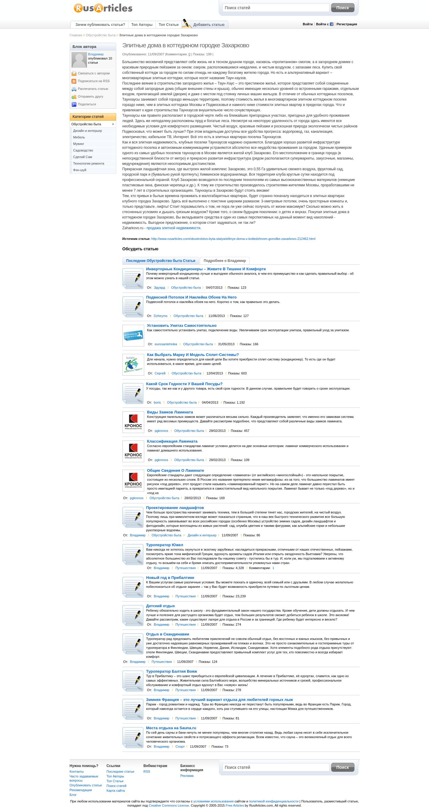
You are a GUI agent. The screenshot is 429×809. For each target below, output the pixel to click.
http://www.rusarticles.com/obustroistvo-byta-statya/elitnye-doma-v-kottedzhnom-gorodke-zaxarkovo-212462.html (233, 238)
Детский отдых (160, 606)
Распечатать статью (93, 88)
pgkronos (161, 430)
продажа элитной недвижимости (173, 228)
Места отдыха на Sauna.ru (171, 728)
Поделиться (87, 104)
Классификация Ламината (172, 441)
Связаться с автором (94, 73)
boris (157, 402)
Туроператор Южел (164, 545)
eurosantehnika (166, 344)
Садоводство (83, 150)
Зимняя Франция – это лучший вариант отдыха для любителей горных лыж (219, 700)
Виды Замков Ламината (170, 412)
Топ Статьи (168, 25)
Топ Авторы (142, 25)
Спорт (180, 746)
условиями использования (213, 801)
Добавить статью (208, 25)
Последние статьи (120, 771)
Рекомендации (81, 790)
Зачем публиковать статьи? (100, 25)
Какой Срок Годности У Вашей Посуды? (184, 384)
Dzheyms (160, 316)
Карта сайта (116, 790)
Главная (76, 35)
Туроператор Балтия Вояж (171, 671)
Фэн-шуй (79, 170)
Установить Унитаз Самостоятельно (182, 326)
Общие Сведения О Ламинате (175, 470)
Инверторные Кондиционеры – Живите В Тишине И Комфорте (206, 269)
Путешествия (185, 568)
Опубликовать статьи (86, 785)
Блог (73, 794)
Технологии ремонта (88, 163)
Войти (308, 24)
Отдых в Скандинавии (167, 634)
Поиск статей (117, 786)
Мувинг (78, 144)
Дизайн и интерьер (202, 535)
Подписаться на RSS (94, 81)
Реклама (187, 775)
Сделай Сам (82, 157)
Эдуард (159, 287)
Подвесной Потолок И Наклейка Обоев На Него (191, 297)
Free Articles (235, 805)
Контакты (77, 771)
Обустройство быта (101, 35)
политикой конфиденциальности (274, 801)
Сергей (160, 373)
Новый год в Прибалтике (170, 578)
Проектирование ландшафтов (175, 508)
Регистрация (347, 24)
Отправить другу (90, 96)
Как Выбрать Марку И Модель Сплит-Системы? (193, 355)
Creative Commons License (169, 805)
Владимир (137, 535)
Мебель (79, 137)
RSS (147, 771)
